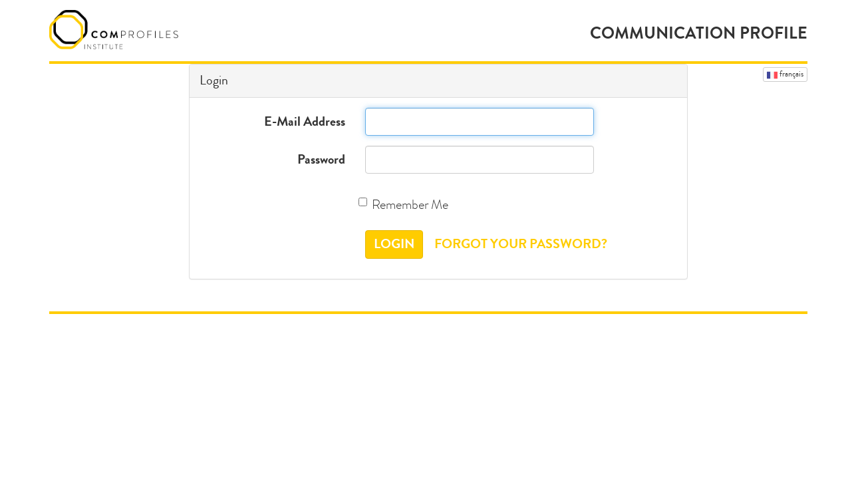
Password (321, 159)
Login (394, 243)
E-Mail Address (304, 121)
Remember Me (406, 204)
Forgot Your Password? (520, 243)
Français (785, 74)
